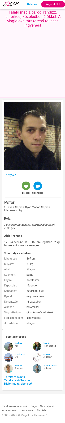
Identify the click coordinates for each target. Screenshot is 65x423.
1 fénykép (10, 175)
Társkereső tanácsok (14, 406)
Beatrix (46, 343)
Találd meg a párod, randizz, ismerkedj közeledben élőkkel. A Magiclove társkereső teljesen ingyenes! (33, 18)
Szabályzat (47, 406)
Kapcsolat (27, 410)
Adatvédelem (10, 410)
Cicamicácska (50, 365)
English (41, 410)
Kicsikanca (20, 354)
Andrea (18, 343)
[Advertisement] (32, 61)
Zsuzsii (46, 354)
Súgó (34, 406)
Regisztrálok (53, 4)
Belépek (32, 4)
